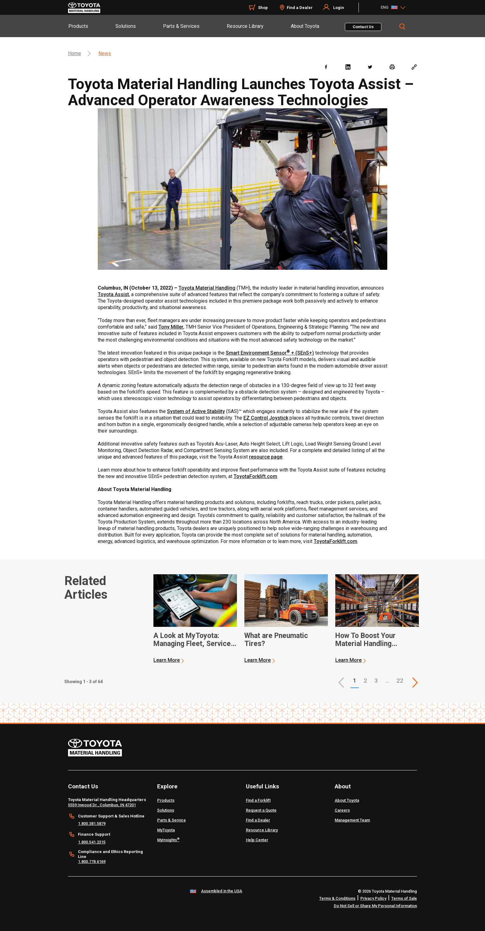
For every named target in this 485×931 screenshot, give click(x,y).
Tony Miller (170, 327)
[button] (341, 682)
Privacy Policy (373, 898)
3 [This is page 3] (376, 680)
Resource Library (245, 26)
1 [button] (354, 680)
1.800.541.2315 (91, 842)
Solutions (125, 26)
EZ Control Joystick (265, 418)
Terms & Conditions (337, 898)
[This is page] (415, 682)
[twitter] (370, 67)
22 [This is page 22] (400, 680)
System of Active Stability (196, 411)
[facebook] (326, 67)
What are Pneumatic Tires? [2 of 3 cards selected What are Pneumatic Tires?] (276, 640)
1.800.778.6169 (91, 861)
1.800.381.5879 (91, 823)
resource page (265, 457)
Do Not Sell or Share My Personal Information (375, 905)
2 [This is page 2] (365, 680)
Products (78, 26)
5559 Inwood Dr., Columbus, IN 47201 (102, 805)
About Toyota (305, 26)
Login (338, 7)
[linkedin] (348, 67)
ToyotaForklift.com (255, 476)
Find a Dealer (300, 7)
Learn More (166, 660)
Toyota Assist (113, 294)
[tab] (91, 26)
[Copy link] (414, 67)
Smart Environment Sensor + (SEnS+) (270, 353)
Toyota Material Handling (206, 288)
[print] (392, 67)
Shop (263, 7)
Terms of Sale (404, 898)
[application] (195, 618)
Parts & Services (181, 26)
